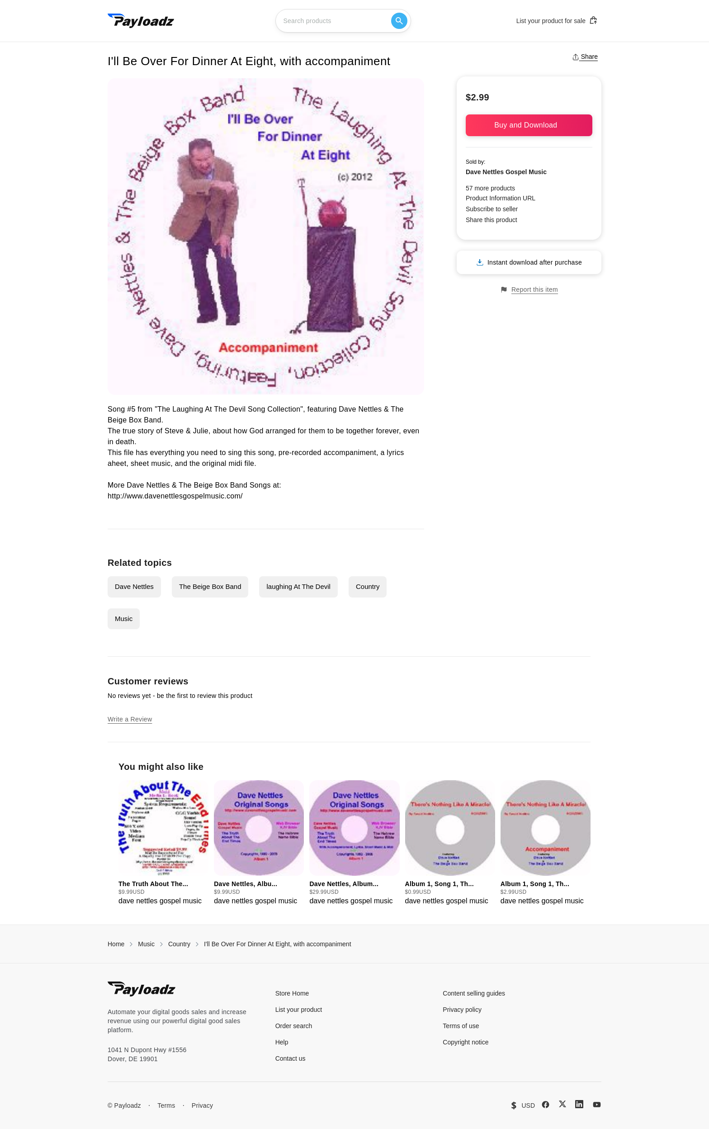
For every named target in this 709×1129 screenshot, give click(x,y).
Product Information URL (500, 198)
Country (368, 586)
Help (281, 1042)
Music (123, 618)
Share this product (491, 219)
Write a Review (130, 719)
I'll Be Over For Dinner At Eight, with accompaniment (277, 944)
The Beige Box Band (210, 586)
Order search (293, 1025)
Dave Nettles (134, 586)
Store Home (292, 993)
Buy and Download (529, 125)
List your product (298, 1009)
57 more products (490, 188)
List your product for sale (557, 20)
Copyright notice (465, 1042)
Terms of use (461, 1025)
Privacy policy (462, 1009)
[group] (163, 843)
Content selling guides (474, 993)
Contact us (290, 1058)
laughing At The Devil (298, 586)
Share (585, 56)
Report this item (529, 290)
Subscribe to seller (492, 209)
